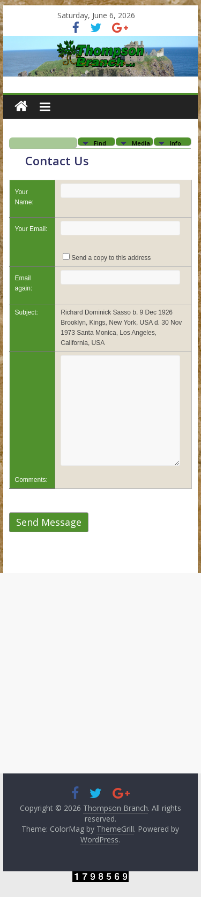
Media (141, 142)
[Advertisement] (100, 673)
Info (175, 142)
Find (100, 142)
